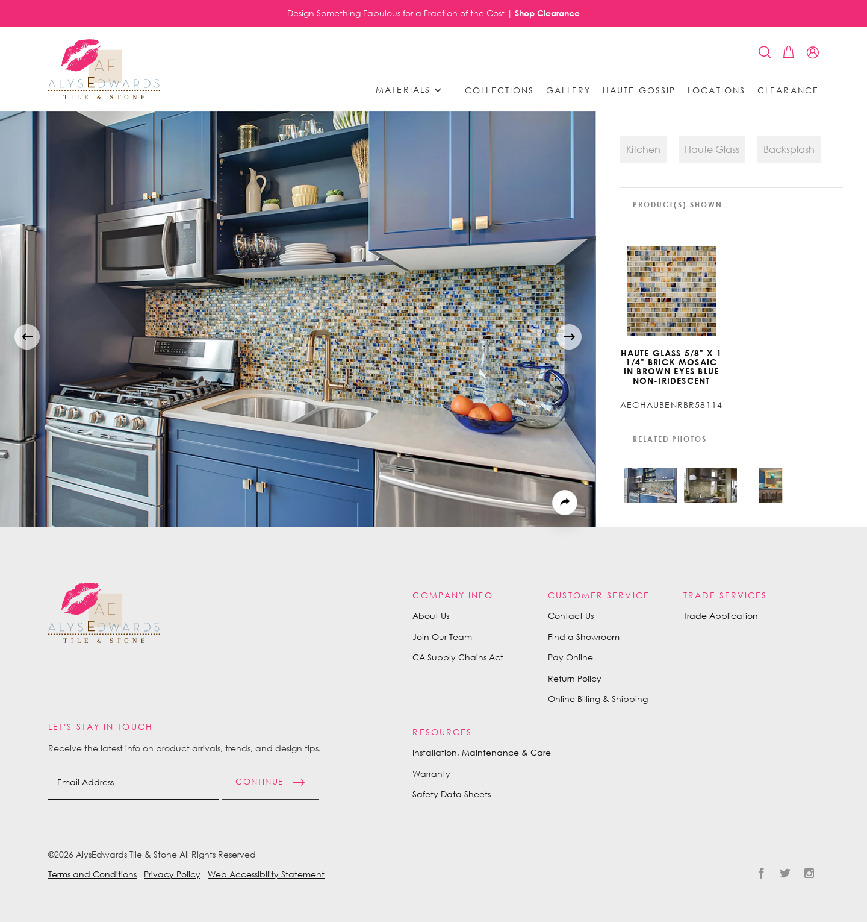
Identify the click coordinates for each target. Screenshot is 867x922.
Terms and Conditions (92, 874)
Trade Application (720, 615)
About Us (430, 615)
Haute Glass (712, 149)
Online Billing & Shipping (598, 699)
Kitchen (643, 149)
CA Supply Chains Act (457, 657)
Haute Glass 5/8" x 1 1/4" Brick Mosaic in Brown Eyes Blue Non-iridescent (671, 367)
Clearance (788, 90)
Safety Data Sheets (451, 794)
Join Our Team (442, 637)
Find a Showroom (584, 637)
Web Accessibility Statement (266, 874)
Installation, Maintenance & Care (481, 752)
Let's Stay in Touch (100, 726)
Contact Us (571, 615)
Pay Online (570, 657)
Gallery (568, 90)
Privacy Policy (172, 874)
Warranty (431, 773)
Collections (499, 90)
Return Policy (574, 678)
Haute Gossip (639, 90)
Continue (259, 781)
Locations (716, 90)
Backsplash (789, 149)
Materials (412, 90)
